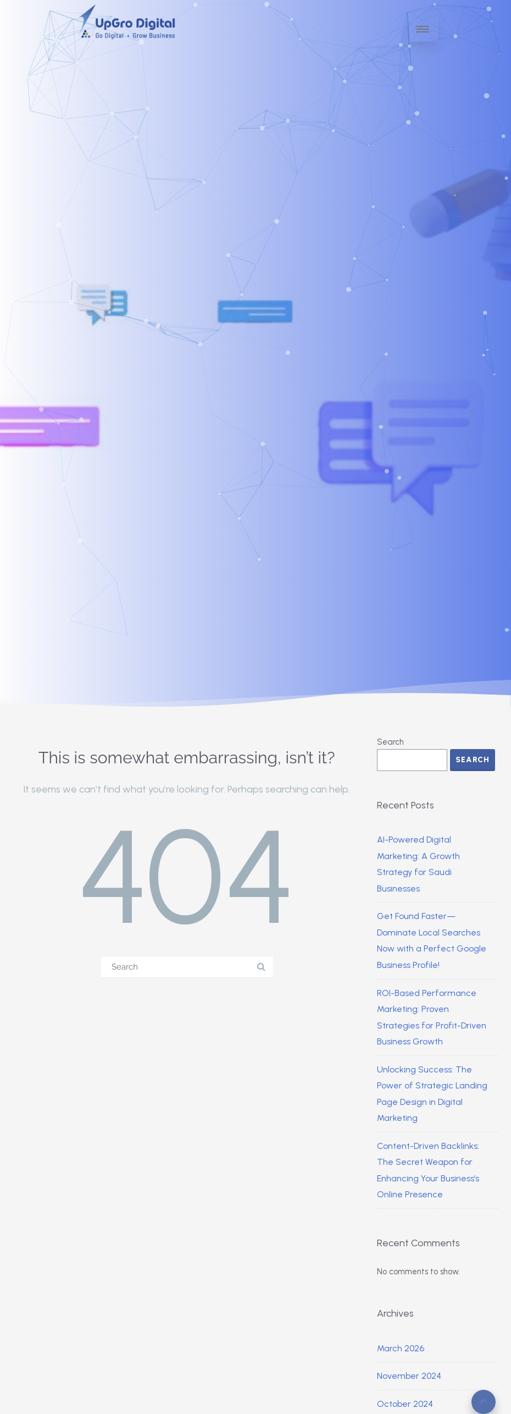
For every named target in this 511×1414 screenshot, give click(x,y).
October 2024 (405, 1404)
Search (390, 742)
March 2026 (400, 1348)
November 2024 (409, 1376)
